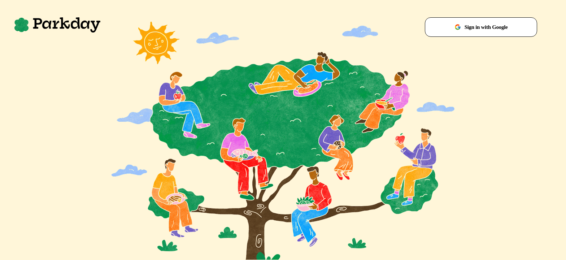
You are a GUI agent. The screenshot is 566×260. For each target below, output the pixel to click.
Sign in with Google (481, 27)
